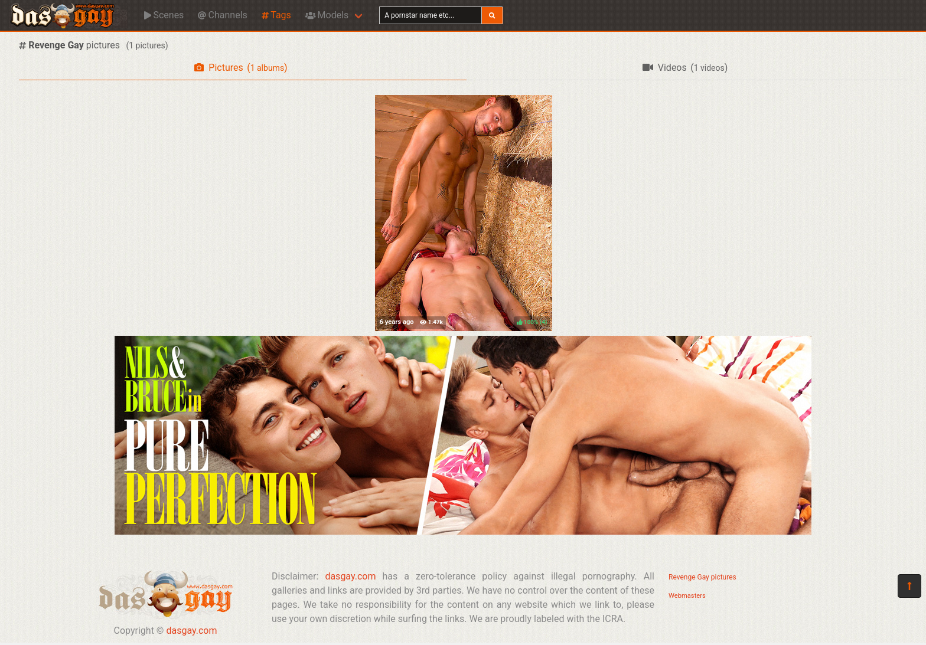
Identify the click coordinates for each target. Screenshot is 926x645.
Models (326, 15)
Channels (222, 15)
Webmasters (687, 596)
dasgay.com (191, 630)
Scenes (164, 15)
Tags (276, 15)
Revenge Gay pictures (702, 577)
